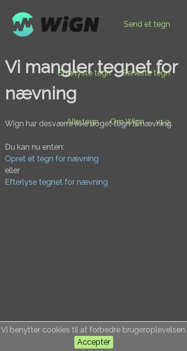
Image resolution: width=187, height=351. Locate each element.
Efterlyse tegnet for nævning (56, 182)
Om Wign (127, 121)
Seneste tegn (146, 73)
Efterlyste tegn (84, 73)
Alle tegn (83, 121)
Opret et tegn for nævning (52, 158)
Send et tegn (147, 24)
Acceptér (93, 342)
